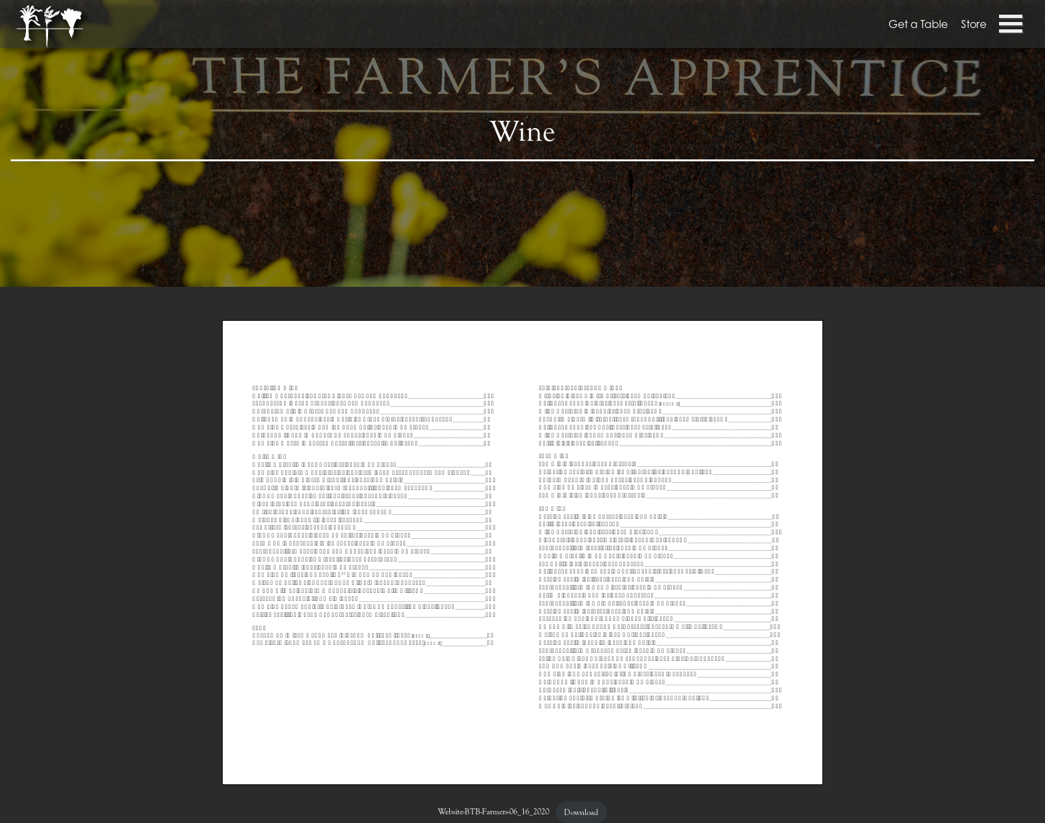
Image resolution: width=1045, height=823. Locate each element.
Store (973, 24)
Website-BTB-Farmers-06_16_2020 (493, 812)
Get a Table (918, 24)
